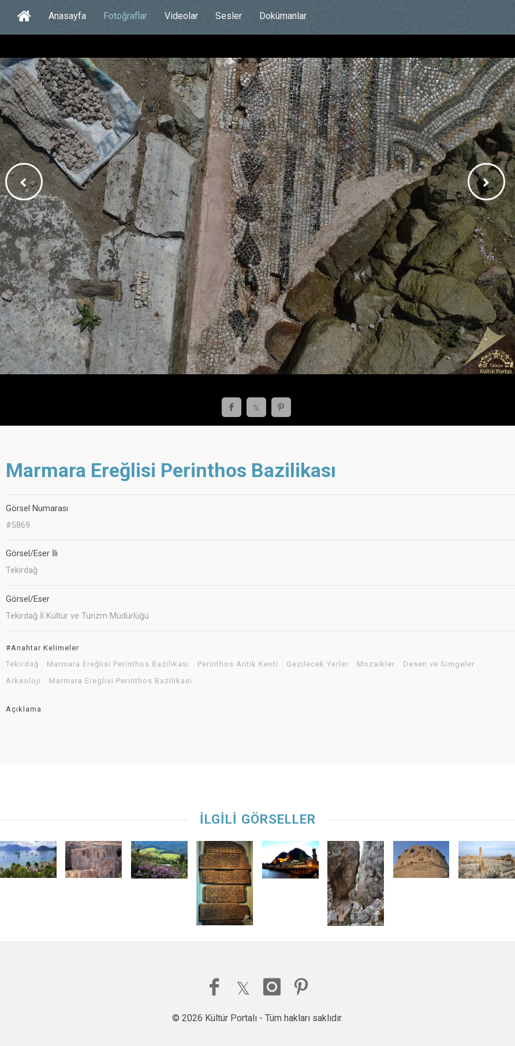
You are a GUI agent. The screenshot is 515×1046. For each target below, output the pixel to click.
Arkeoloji (23, 681)
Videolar (181, 15)
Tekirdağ (22, 664)
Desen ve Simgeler (439, 664)
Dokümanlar (283, 15)
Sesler (228, 15)
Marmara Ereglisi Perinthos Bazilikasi (120, 681)
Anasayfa (67, 15)
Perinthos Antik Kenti (237, 664)
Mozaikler (376, 664)
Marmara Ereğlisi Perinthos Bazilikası (118, 664)
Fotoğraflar (125, 15)
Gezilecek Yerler (317, 664)
